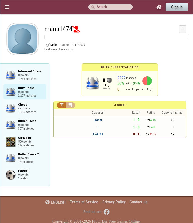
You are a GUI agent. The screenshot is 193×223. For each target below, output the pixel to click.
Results (119, 105)
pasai (98, 120)
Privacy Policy (114, 202)
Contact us (139, 202)
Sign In (177, 7)
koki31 (98, 134)
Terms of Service (84, 202)
